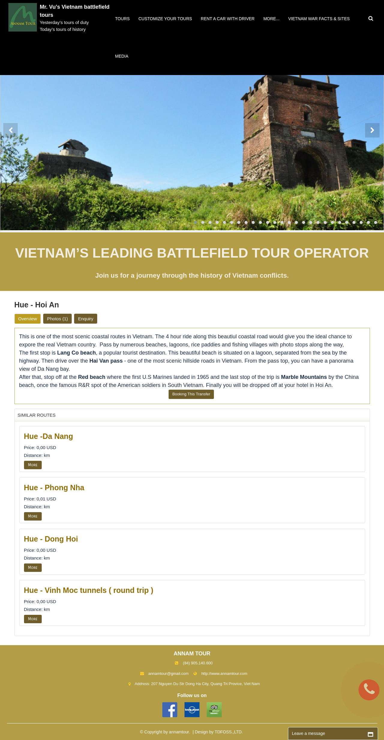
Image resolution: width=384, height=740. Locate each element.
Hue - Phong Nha (54, 487)
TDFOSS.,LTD (228, 731)
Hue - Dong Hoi (51, 539)
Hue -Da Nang (48, 436)
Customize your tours (165, 18)
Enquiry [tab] (85, 318)
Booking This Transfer (191, 394)
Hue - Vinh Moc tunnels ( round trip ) (88, 590)
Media (121, 56)
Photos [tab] (57, 318)
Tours (122, 18)
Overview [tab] (27, 318)
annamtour (179, 731)
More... (271, 18)
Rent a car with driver (227, 18)
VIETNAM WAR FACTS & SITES (319, 18)
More (33, 465)
